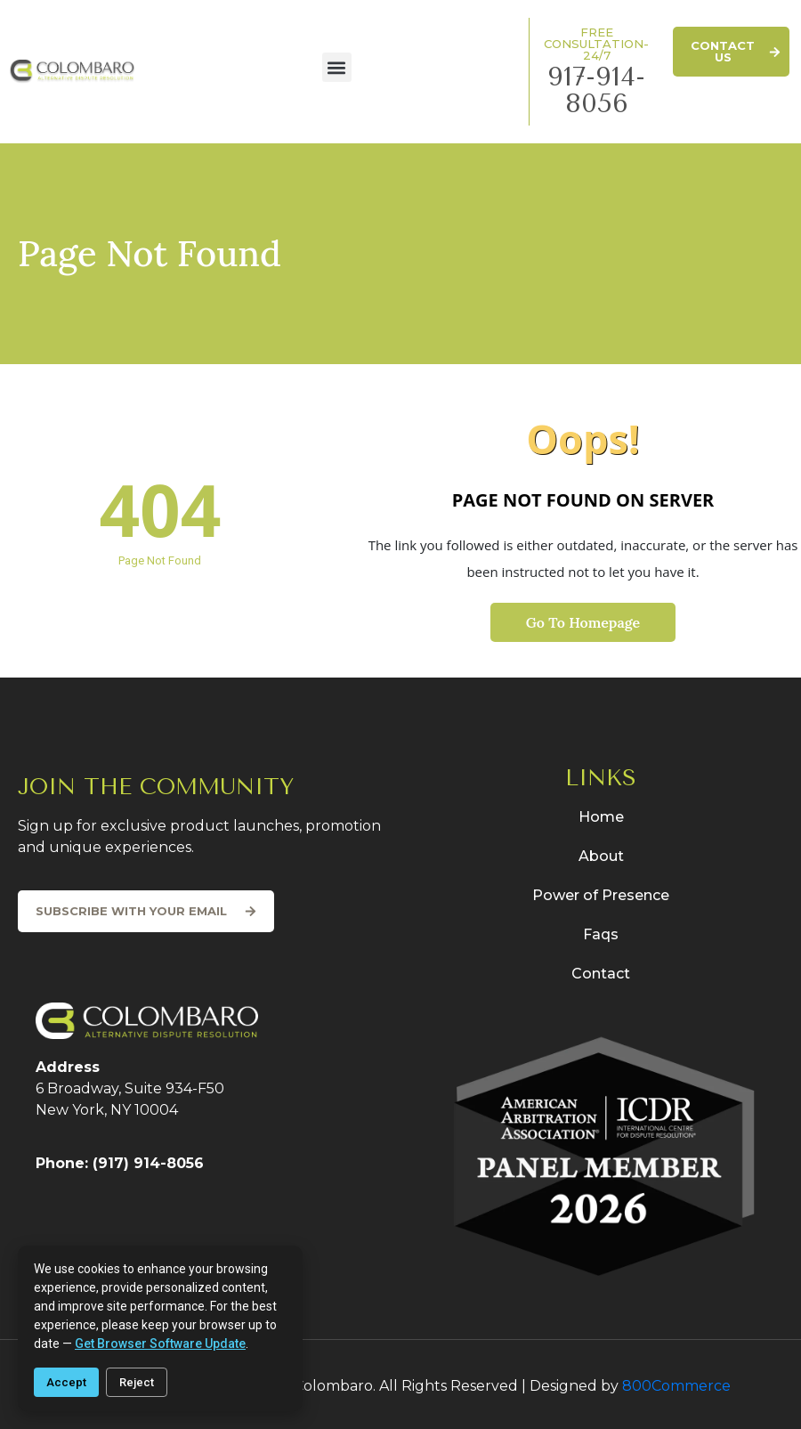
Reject (136, 1382)
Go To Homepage (583, 622)
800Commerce (676, 1385)
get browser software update (160, 1343)
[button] (337, 67)
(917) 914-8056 (148, 1163)
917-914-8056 (596, 90)
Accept (66, 1382)
